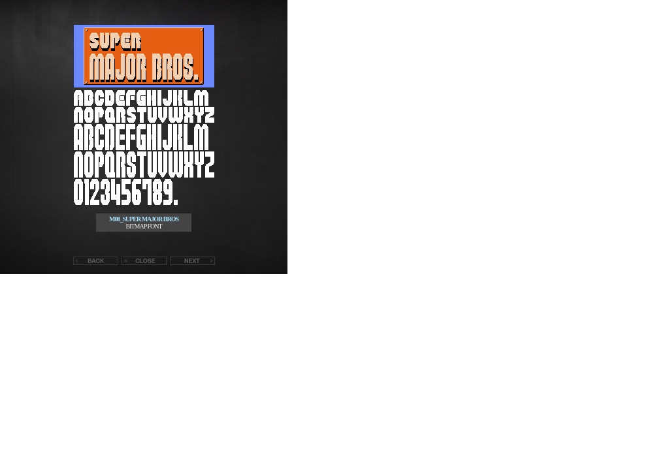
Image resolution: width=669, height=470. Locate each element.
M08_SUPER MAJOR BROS (143, 219)
